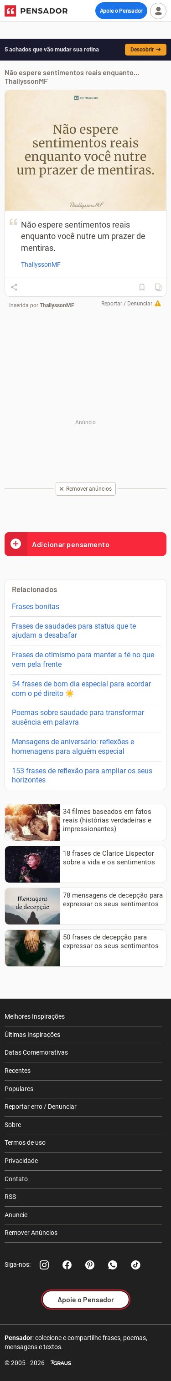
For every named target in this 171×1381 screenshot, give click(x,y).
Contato (16, 1179)
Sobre (13, 1124)
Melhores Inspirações (35, 1016)
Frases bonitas (35, 606)
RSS (10, 1196)
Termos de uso (25, 1142)
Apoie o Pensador (121, 10)
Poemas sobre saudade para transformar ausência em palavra (78, 717)
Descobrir (145, 49)
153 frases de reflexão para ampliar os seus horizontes (82, 776)
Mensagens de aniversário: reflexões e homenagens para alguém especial (73, 746)
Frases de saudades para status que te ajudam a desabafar (74, 631)
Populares (19, 1088)
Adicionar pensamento (57, 544)
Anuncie (16, 1215)
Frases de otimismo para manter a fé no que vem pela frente (83, 659)
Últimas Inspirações (32, 1034)
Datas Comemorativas (36, 1052)
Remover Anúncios (31, 1232)
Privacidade (21, 1160)
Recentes (18, 1070)
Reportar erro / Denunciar (41, 1106)
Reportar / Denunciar (126, 303)
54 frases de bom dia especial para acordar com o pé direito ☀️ (81, 689)
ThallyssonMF (57, 305)
